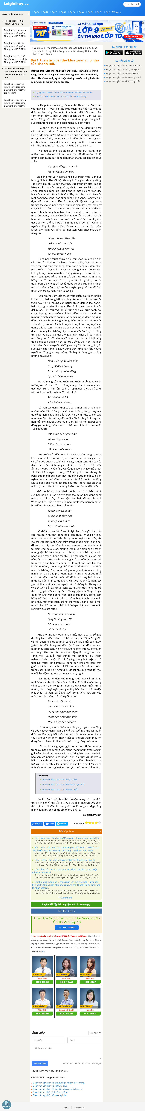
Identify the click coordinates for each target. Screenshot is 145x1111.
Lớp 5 (71, 12)
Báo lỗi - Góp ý (66, 911)
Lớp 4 (80, 12)
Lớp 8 (44, 12)
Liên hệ (65, 1107)
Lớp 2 (98, 12)
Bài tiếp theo (80, 831)
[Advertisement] (124, 103)
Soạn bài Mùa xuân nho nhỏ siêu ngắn (60, 789)
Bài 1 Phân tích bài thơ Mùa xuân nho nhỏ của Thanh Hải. (65, 62)
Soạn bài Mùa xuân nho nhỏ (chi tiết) (59, 779)
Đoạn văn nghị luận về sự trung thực (50, 1085)
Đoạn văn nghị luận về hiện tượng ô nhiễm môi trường (58, 1082)
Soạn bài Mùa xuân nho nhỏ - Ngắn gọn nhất (63, 784)
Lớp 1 (107, 12)
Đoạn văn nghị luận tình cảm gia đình (50, 1092)
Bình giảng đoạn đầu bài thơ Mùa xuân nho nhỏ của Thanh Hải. (66, 838)
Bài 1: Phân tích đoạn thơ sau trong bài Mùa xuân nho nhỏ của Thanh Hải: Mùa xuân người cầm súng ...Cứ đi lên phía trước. (65, 849)
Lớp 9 (35, 12)
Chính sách (80, 1107)
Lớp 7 (53, 12)
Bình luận (37, 824)
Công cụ (116, 12)
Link (43, 951)
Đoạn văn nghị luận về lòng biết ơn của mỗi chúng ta (57, 1089)
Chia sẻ (50, 824)
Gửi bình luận (40, 1063)
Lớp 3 (89, 12)
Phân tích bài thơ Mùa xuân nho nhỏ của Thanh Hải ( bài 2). (64, 859)
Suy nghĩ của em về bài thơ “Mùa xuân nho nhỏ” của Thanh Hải (63, 92)
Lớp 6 (62, 12)
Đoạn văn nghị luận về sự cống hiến (49, 1095)
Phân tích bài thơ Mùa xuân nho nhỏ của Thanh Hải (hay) (61, 96)
